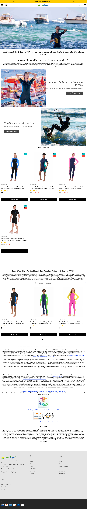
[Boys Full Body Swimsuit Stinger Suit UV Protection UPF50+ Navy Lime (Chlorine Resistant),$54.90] (43, 303)
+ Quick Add (14, 199)
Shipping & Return (63, 468)
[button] (74, 93)
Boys (31, 468)
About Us (61, 461)
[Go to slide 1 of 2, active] (42, 341)
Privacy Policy (4, 488)
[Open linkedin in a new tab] (16, 474)
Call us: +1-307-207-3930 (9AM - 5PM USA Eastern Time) (13, 467)
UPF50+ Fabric (5, 484)
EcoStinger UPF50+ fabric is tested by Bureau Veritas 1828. (43, 412)
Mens (31, 463)
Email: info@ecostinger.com (10, 470)
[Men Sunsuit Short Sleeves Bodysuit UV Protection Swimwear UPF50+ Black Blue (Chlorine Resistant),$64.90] (14, 303)
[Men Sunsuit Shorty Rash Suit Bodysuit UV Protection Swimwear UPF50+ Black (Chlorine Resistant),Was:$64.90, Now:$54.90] (14, 219)
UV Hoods (32, 473)
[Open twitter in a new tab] (9, 474)
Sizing (60, 465)
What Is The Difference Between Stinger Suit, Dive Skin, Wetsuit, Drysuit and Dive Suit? (43, 393)
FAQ (60, 470)
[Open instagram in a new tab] (6, 474)
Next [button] (73, 1)
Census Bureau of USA (57, 378)
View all (83, 148)
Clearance (32, 475)
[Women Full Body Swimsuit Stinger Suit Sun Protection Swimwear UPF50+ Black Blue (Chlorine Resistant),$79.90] (14, 167)
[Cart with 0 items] (84, 5)
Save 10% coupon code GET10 (43, 1)
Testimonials (62, 475)
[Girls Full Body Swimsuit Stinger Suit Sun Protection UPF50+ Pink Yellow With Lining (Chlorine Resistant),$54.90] (72, 303)
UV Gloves (33, 470)
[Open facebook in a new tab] (2, 474)
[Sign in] (80, 5)
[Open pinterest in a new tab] (12, 474)
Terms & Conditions (6, 486)
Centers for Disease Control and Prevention (34, 381)
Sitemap (3, 491)
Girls (31, 465)
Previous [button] (14, 1)
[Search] (6, 5)
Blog (60, 463)
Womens (32, 461)
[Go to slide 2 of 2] (44, 341)
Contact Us (62, 473)
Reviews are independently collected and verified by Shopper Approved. (43, 423)
